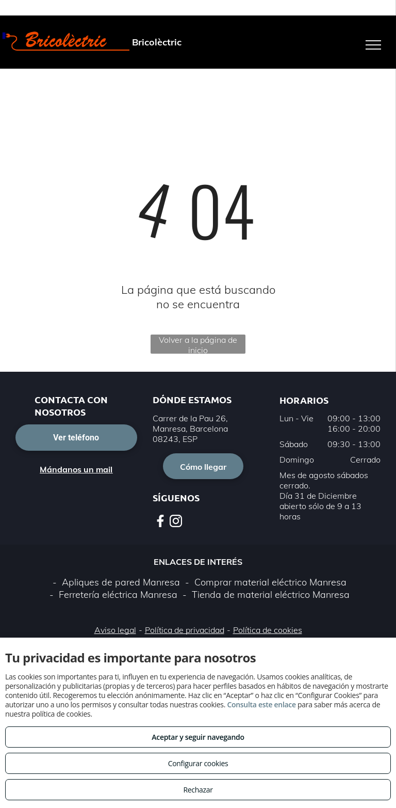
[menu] (373, 44)
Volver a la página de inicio (198, 344)
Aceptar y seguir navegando (198, 737)
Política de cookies (267, 630)
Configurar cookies (198, 763)
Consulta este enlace (261, 704)
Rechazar (197, 790)
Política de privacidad (184, 630)
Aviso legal (115, 630)
